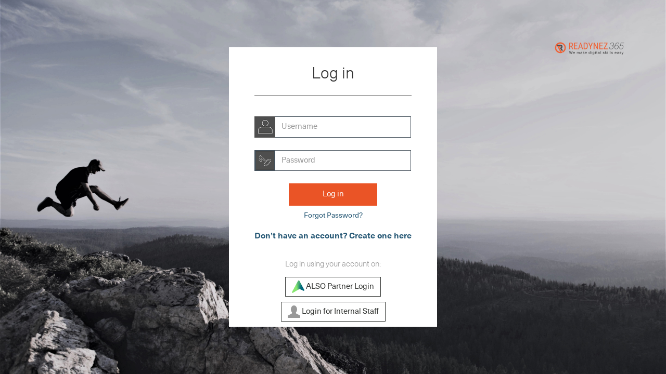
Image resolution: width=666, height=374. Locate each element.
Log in (333, 194)
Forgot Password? (333, 215)
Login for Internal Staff (333, 311)
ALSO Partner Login (333, 286)
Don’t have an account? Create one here (333, 236)
